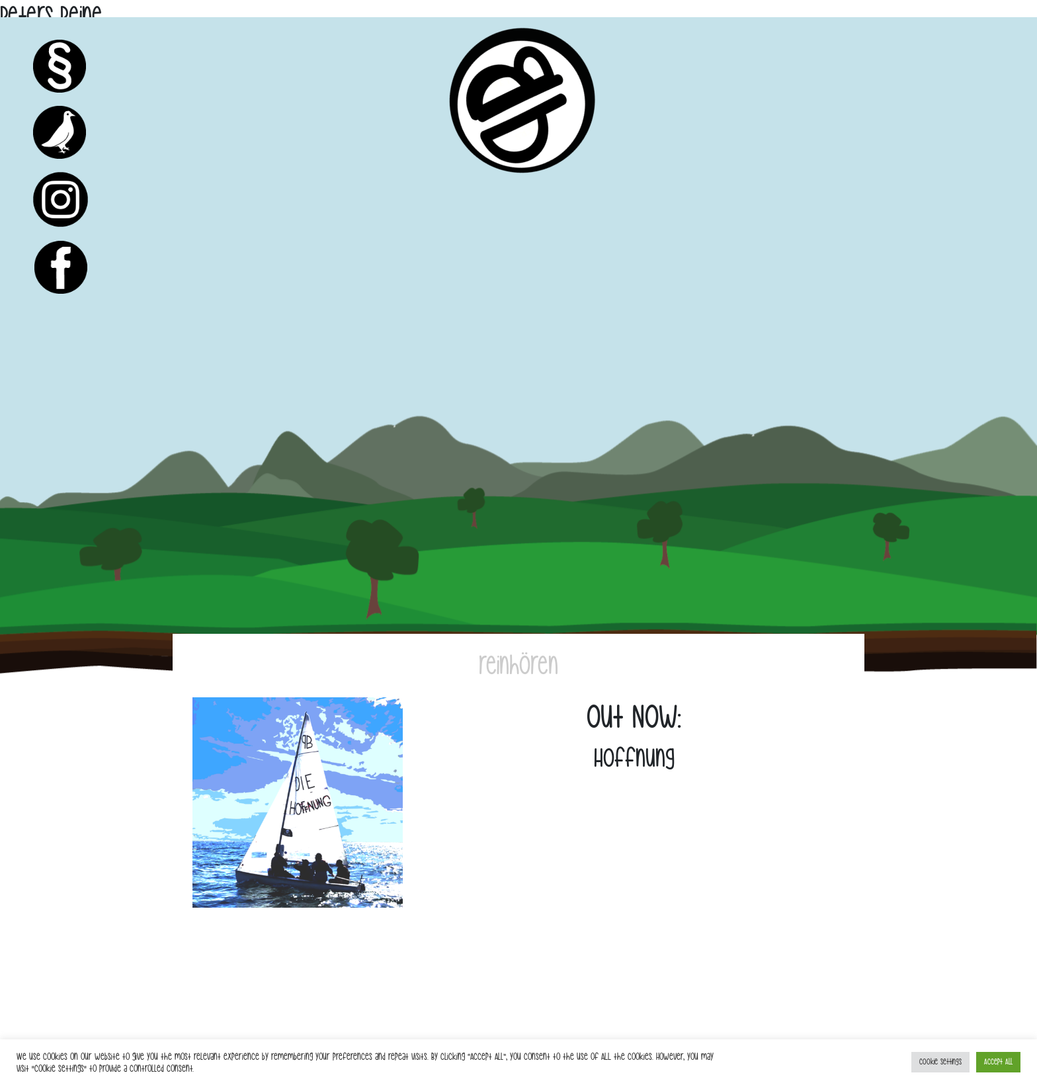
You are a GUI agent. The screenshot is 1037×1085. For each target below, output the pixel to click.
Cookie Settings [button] (940, 1062)
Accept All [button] (998, 1062)
